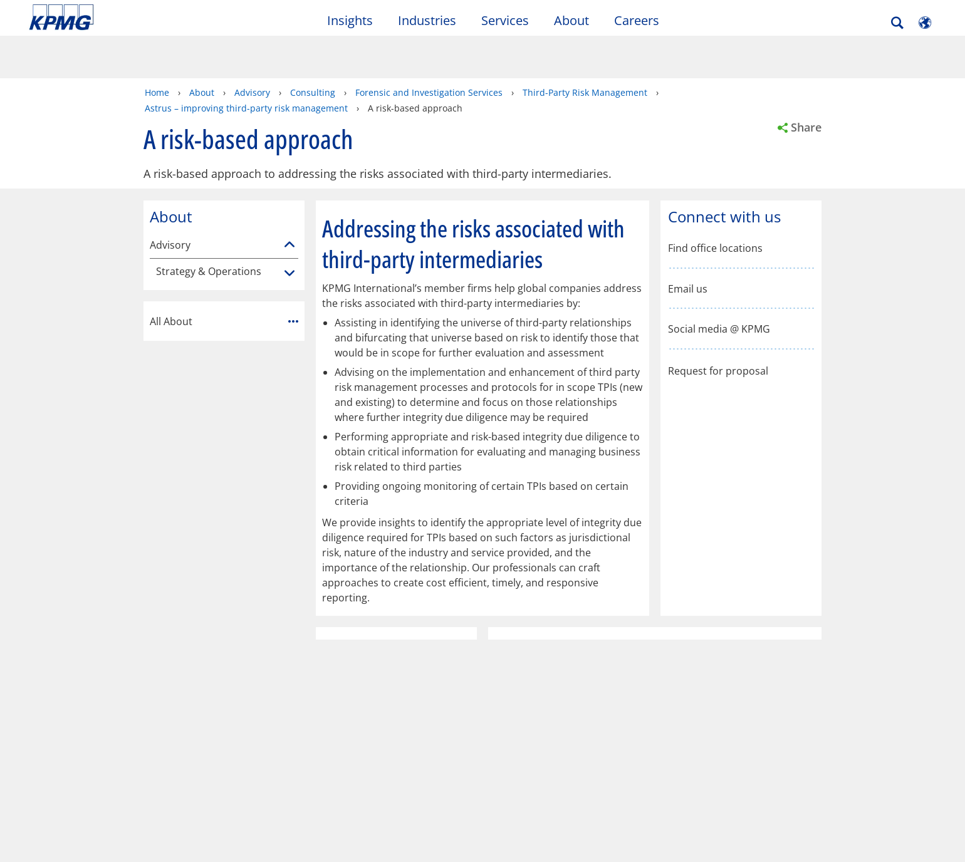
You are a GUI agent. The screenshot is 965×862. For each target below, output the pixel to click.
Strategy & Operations (208, 227)
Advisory (252, 49)
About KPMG (345, 707)
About (201, 49)
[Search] (897, 23)
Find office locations (715, 204)
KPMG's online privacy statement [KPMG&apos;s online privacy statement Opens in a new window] (357, 822)
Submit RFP (58, 730)
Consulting (312, 49)
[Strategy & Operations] (289, 230)
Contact (52, 707)
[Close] (793, 841)
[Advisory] (289, 201)
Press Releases (206, 730)
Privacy (108, 653)
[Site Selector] (924, 23)
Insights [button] (350, 21)
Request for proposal (718, 326)
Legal (45, 653)
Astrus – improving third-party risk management (246, 64)
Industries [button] (427, 21)
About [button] (571, 21)
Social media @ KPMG (719, 285)
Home (157, 49)
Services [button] (505, 21)
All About (224, 277)
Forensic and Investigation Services (429, 49)
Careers (636, 21)
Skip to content (117, 17)
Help (338, 653)
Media (188, 707)
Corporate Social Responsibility (350, 737)
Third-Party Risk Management (585, 49)
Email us (687, 245)
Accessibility (189, 653)
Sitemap (274, 653)
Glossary (404, 653)
